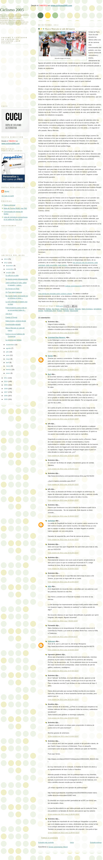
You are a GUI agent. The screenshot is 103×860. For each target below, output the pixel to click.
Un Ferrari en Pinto (12, 289)
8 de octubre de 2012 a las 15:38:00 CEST (63, 516)
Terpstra (66, 310)
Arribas (48, 309)
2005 (6, 399)
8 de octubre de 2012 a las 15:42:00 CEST (63, 539)
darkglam (51, 521)
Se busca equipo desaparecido (17, 279)
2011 (6, 378)
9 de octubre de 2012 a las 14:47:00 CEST (63, 671)
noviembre (10, 269)
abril (7, 362)
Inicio (72, 842)
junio (8, 355)
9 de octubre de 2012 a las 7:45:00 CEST (63, 621)
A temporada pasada (13, 324)
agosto (8, 348)
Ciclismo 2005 (12, 9)
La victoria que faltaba (13, 340)
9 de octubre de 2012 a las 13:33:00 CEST (63, 650)
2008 (6, 388)
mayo (8, 359)
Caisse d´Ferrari (11, 317)
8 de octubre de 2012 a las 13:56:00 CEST (63, 469)
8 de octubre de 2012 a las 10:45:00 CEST (63, 351)
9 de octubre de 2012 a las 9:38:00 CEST (63, 636)
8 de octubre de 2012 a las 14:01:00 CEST (63, 484)
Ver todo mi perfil (7, 196)
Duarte (71, 309)
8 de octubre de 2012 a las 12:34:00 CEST (63, 419)
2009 (6, 385)
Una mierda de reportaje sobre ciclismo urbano (55, 293)
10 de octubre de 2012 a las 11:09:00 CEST (64, 814)
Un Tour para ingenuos (14, 292)
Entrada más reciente (46, 842)
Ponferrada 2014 (50, 310)
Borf (49, 374)
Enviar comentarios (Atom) (58, 847)
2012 (6, 263)
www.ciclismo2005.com (61, 5)
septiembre (10, 344)
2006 (6, 396)
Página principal (9, 205)
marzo (8, 366)
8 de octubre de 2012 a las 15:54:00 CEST (63, 568)
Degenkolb (64, 309)
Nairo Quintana (87, 309)
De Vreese (56, 309)
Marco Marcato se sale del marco (60, 29)
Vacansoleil (74, 310)
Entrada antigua (96, 842)
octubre (9, 273)
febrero (8, 369)
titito (49, 586)
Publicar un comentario (49, 838)
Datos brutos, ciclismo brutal (16, 321)
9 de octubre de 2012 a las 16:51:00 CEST (63, 699)
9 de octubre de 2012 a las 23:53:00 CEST (63, 718)
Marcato (78, 309)
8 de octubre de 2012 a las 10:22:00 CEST (63, 333)
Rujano (59, 310)
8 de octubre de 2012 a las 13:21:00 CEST (63, 455)
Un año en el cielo (12, 275)
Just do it (9, 314)
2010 (6, 381)
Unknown (51, 641)
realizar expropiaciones (73, 286)
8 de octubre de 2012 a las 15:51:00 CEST (63, 553)
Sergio (50, 356)
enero (8, 373)
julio (7, 352)
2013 (6, 259)
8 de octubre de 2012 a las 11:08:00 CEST (63, 369)
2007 (6, 392)
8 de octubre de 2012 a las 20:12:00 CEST (63, 582)
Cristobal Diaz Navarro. (57, 337)
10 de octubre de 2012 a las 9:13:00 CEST (63, 736)
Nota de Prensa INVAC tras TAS (15, 208)
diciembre (9, 265)
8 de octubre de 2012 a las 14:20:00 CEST (63, 500)
